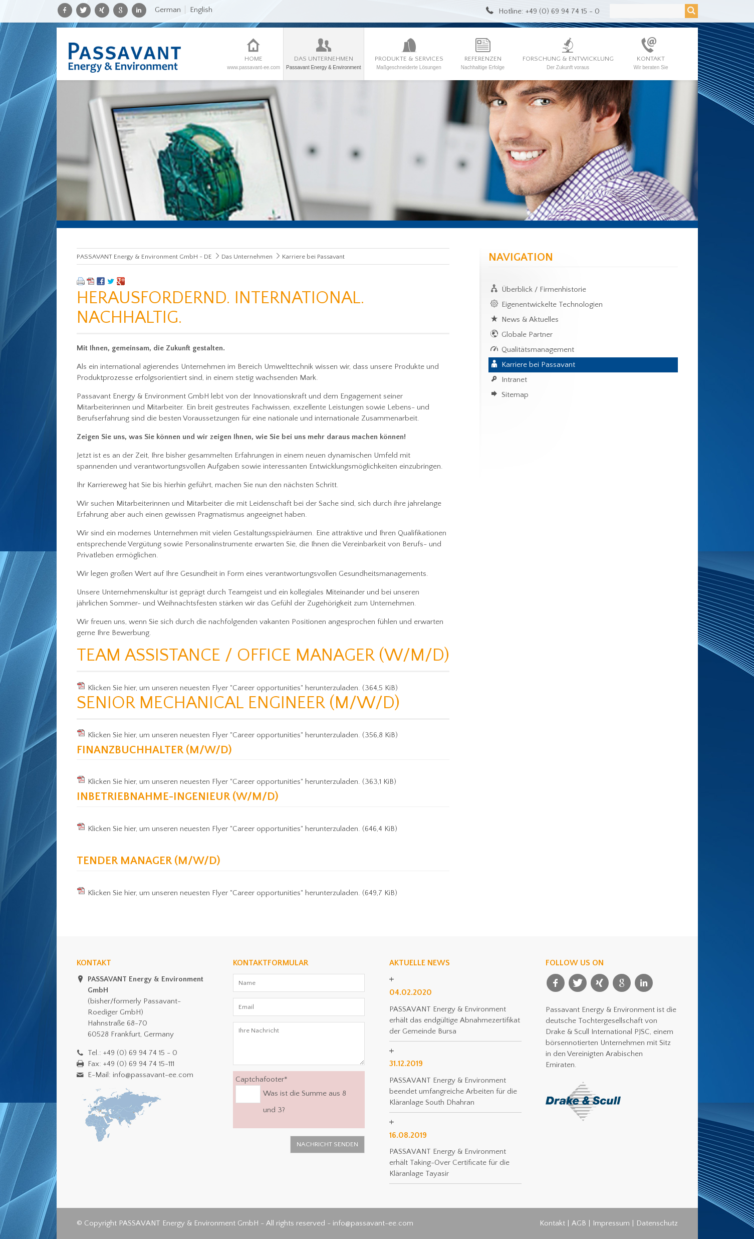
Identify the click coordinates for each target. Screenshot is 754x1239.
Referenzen (483, 62)
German (168, 10)
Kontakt (651, 62)
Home (253, 62)
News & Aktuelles (530, 319)
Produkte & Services (409, 62)
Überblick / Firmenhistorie (543, 289)
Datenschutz (657, 1223)
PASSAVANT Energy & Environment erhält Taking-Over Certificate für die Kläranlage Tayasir (449, 1162)
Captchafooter (261, 1079)
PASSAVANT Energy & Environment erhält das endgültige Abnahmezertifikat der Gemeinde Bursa (454, 1020)
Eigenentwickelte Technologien (552, 304)
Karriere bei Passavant (538, 364)
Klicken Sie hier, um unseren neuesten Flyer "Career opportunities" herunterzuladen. (243, 688)
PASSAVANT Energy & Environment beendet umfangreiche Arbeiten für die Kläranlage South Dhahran (453, 1091)
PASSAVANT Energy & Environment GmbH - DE (144, 256)
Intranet (514, 379)
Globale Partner (527, 334)
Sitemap (515, 394)
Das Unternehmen (323, 62)
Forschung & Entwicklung (568, 62)
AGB (579, 1223)
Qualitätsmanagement (537, 349)
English (201, 10)
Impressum (611, 1223)
